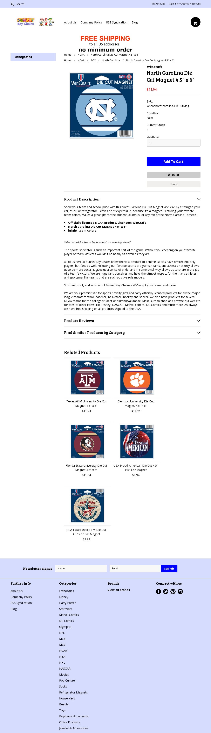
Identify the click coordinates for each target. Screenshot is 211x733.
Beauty (64, 704)
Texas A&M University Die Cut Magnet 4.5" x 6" (86, 403)
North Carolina (111, 60)
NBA (62, 656)
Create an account (190, 3)
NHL (62, 662)
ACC (93, 60)
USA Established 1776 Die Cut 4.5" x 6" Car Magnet (86, 532)
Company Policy (91, 22)
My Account (158, 3)
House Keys (67, 698)
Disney (63, 597)
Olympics (65, 626)
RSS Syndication (116, 22)
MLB (62, 638)
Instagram (180, 591)
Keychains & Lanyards (74, 716)
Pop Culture (67, 680)
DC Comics (66, 620)
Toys (62, 710)
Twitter (165, 591)
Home (68, 54)
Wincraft (154, 66)
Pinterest (173, 591)
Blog (134, 22)
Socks (63, 686)
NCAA (81, 54)
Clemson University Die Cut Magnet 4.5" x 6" (136, 403)
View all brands (119, 590)
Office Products (69, 722)
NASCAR (64, 668)
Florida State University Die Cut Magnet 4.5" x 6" (86, 467)
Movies (64, 674)
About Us (70, 22)
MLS (62, 644)
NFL (62, 632)
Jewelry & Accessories (73, 728)
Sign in (173, 3)
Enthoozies (66, 591)
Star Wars (65, 609)
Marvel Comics (69, 614)
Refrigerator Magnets (73, 692)
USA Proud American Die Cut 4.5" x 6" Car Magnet (136, 467)
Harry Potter (67, 603)
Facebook (158, 591)
